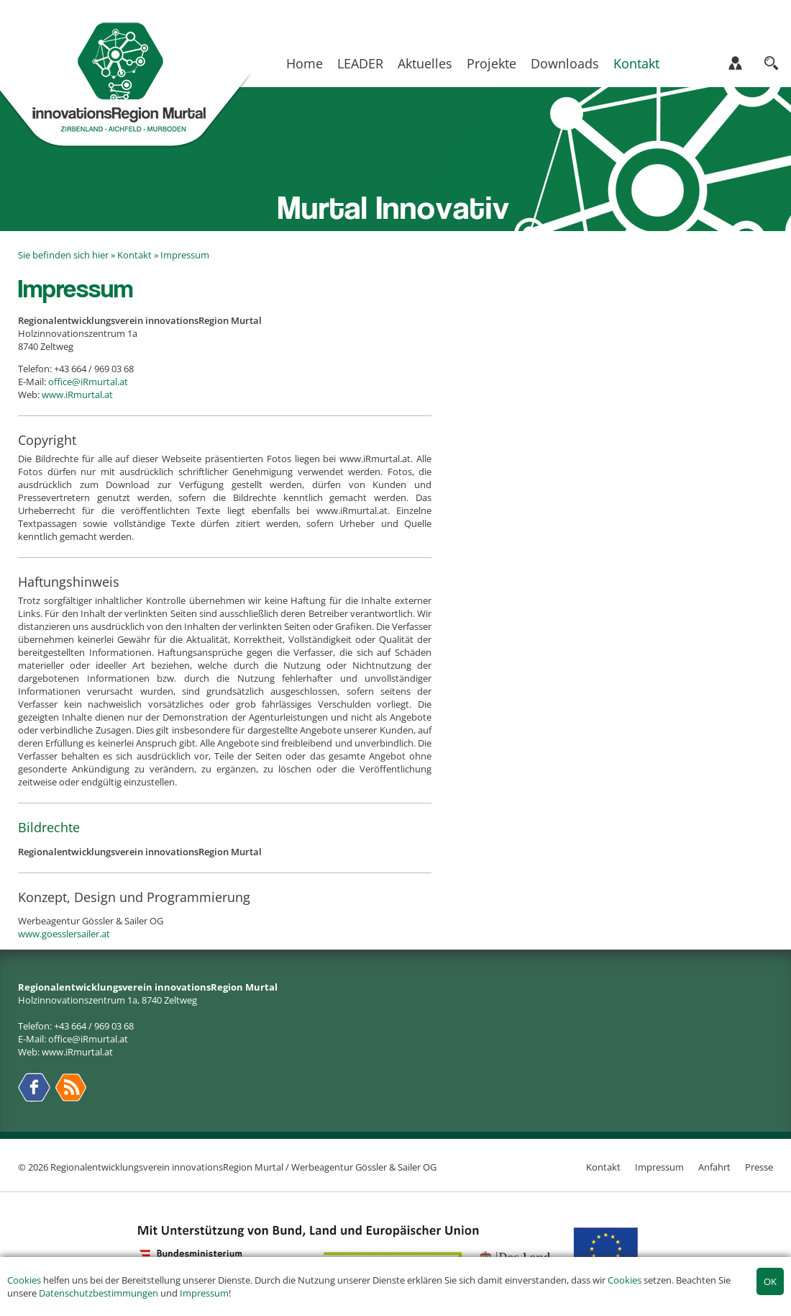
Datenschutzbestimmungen (98, 1292)
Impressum (204, 1292)
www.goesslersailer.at (64, 933)
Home (304, 63)
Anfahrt (714, 1166)
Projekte (491, 63)
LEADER (360, 63)
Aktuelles (425, 63)
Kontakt (636, 63)
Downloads (565, 63)
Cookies (24, 1280)
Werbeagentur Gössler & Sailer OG (363, 1166)
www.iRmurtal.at (77, 394)
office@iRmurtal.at (88, 381)
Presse (759, 1166)
